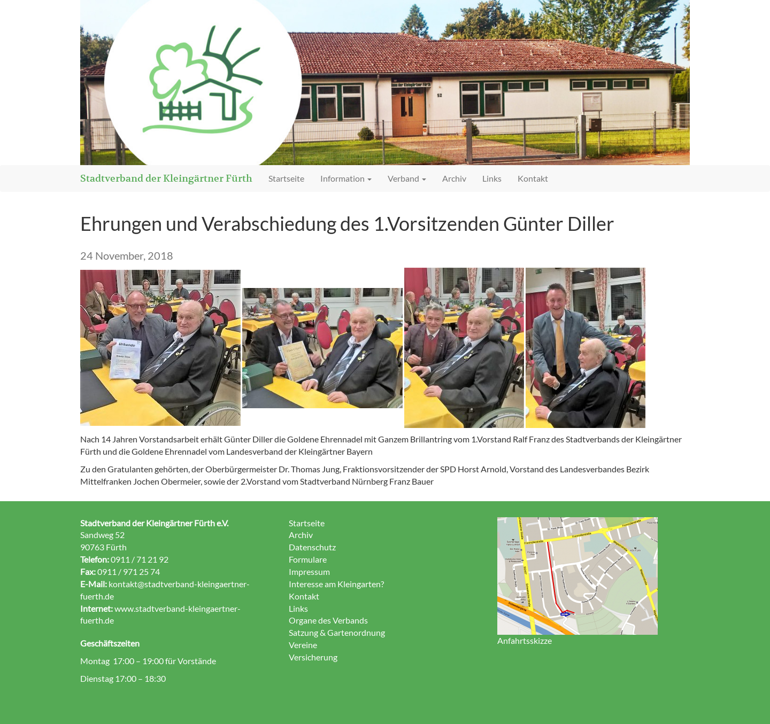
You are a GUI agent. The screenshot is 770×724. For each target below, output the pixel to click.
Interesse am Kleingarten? (336, 584)
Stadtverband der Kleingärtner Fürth (166, 178)
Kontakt (533, 178)
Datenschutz (312, 547)
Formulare (308, 559)
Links (492, 178)
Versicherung (313, 657)
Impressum (309, 571)
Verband (407, 178)
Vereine (303, 645)
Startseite (286, 178)
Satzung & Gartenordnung (337, 632)
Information (346, 178)
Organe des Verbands (328, 620)
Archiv (454, 178)
